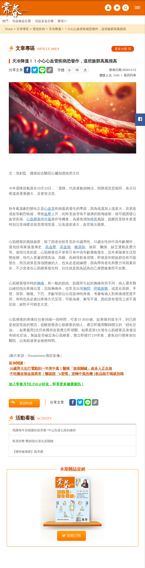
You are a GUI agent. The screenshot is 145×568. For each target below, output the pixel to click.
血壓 (47, 214)
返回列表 (130, 75)
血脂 (67, 247)
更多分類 (123, 49)
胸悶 (86, 288)
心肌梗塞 (33, 219)
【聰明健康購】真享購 (27, 451)
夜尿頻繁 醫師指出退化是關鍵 (32, 441)
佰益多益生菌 (44, 21)
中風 (47, 219)
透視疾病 (39, 29)
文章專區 (23, 29)
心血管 (49, 208)
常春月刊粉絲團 (140, 119)
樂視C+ (63, 21)
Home (9, 29)
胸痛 (40, 283)
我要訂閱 (71, 536)
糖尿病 (79, 247)
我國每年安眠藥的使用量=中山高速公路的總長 (44, 430)
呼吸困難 (101, 288)
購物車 (117, 7)
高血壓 (50, 247)
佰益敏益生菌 (21, 21)
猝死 (93, 219)
